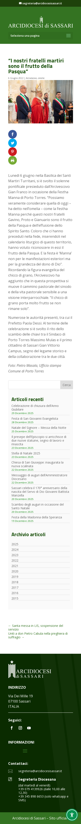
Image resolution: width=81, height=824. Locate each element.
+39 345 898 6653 (31, 796)
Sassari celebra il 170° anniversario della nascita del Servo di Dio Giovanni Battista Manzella (40, 491)
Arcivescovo (31, 78)
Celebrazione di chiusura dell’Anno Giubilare (35, 407)
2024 (14, 549)
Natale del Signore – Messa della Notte (38, 428)
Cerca (67, 385)
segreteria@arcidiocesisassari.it (40, 771)
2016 (14, 593)
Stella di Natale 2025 (25, 453)
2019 (14, 577)
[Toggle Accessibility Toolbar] (72, 815)
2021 (14, 566)
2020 (14, 571)
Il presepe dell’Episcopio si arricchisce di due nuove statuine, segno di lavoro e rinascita (38, 440)
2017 (14, 587)
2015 (14, 598)
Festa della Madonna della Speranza (36, 517)
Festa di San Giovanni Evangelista (34, 418)
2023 (14, 555)
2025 (14, 544)
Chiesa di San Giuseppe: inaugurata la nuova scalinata (37, 464)
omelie (41, 78)
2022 (14, 560)
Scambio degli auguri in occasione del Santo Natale (37, 506)
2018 (14, 582)
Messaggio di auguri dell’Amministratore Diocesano (39, 477)
